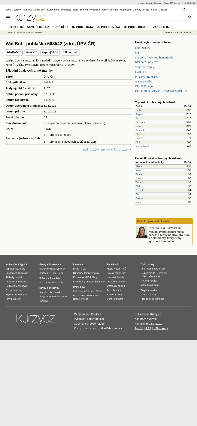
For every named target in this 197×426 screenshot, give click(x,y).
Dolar (60, 273)
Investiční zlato (86, 291)
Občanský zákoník (116, 286)
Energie (114, 9)
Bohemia (140, 130)
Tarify (105, 9)
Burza (76, 268)
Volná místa (53, 278)
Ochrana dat (81, 314)
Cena (150, 268)
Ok (137, 194)
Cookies (96, 314)
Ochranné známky (24, 32)
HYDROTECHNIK (146, 76)
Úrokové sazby (46, 268)
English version (149, 290)
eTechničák (154, 276)
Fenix (138, 178)
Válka (154, 9)
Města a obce (113, 268)
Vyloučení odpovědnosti (89, 318)
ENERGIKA (142, 47)
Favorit (139, 190)
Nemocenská (46, 292)
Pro (137, 118)
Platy (61, 282)
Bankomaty (55, 264)
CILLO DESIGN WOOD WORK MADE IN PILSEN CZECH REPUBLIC (163, 91)
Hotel (138, 126)
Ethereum (100, 281)
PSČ (124, 268)
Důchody (43, 300)
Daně (109, 299)
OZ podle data (82, 26)
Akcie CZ (27, 9)
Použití (139, 328)
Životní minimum (14, 290)
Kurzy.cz (9, 32)
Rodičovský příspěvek (17, 286)
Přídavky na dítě (14, 277)
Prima (138, 174)
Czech (138, 138)
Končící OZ (60, 26)
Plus (137, 134)
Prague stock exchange (152, 299)
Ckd (137, 186)
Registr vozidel (148, 273)
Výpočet (23, 264)
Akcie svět (39, 9)
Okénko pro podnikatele (153, 221)
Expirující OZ (50, 52)
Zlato (75, 9)
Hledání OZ (14, 52)
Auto (143, 268)
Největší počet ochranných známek (158, 158)
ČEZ (83, 268)
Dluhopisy (78, 273)
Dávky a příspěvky (49, 288)
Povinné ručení (13, 299)
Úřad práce (44, 282)
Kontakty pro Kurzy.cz (148, 323)
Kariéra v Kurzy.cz (146, 318)
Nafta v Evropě (80, 299)
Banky (42, 264)
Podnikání (112, 264)
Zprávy (17, 9)
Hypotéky (95, 9)
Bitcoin (84, 9)
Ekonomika (78, 277)
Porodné (58, 292)
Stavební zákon (115, 294)
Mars (138, 202)
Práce (146, 9)
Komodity (66, 9)
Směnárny (44, 273)
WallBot (38, 32)
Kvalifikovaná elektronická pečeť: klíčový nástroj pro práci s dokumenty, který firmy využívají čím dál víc (169, 236)
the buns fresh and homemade (154, 57)
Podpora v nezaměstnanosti (53, 296)
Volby (143, 285)
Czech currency (148, 294)
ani (137, 52)
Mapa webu (153, 285)
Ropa (76, 295)
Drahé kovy (79, 287)
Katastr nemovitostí (116, 273)
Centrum (140, 122)
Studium (193, 3)
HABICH (140, 71)
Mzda (54, 282)
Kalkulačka (126, 9)
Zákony (137, 9)
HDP (88, 277)
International (142, 146)
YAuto (167, 3)
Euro (54, 273)
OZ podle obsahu (136, 26)
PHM (83, 295)
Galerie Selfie (143, 81)
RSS (148, 328)
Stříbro (98, 291)
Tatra (138, 182)
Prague (139, 114)
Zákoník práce (114, 290)
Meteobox (175, 3)
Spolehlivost (160, 268)
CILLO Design (144, 86)
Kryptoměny (79, 281)
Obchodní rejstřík (146, 3)
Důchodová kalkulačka (17, 273)
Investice (78, 264)
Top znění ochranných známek (155, 102)
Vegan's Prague (145, 67)
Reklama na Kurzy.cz (148, 314)
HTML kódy (160, 328)
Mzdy (95, 277)
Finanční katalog (149, 280)
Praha (138, 110)
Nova (138, 170)
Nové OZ (31, 52)
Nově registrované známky (153, 42)
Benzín (90, 295)
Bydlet (185, 3)
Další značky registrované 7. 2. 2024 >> (107, 149)
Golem (139, 198)
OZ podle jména (108, 26)
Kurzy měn (53, 9)
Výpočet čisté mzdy (15, 268)
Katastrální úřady (115, 277)
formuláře (118, 299)
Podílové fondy (91, 273)
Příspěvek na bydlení (16, 281)
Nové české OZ (38, 26)
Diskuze (163, 9)
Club (138, 142)
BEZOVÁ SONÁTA (147, 62)
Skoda (138, 166)
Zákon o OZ (70, 52)
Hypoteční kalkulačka (16, 294)
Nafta (98, 295)
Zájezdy (158, 3)
